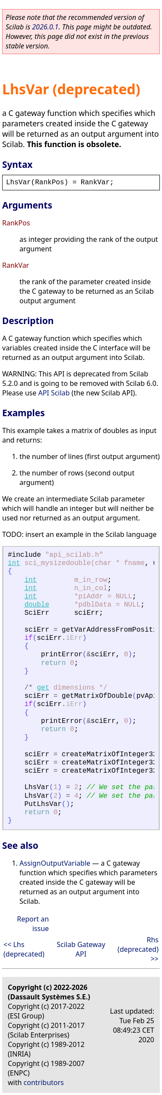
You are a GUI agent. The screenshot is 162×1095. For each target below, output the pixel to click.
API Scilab (54, 393)
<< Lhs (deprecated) (23, 949)
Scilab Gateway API (81, 949)
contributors (44, 1082)
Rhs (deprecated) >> (138, 949)
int (14, 563)
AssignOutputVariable (54, 863)
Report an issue (33, 923)
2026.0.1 (45, 27)
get (43, 688)
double (36, 605)
